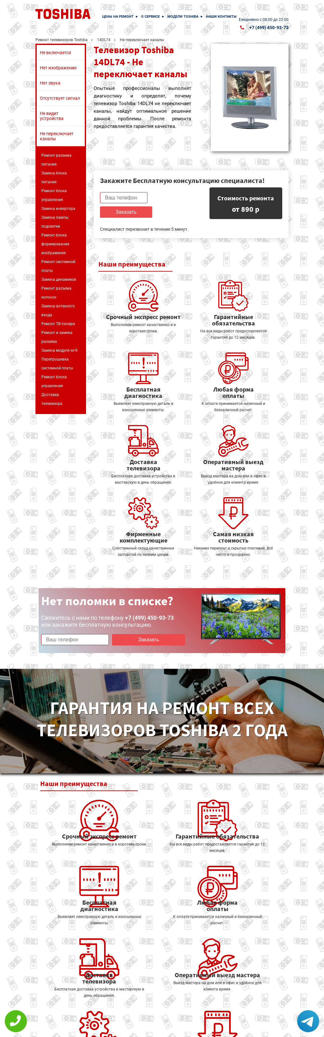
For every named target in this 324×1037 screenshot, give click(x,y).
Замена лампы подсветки (54, 222)
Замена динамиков (58, 279)
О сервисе (150, 17)
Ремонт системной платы (58, 266)
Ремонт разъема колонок (56, 292)
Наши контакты (221, 17)
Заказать (174, 197)
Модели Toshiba (182, 17)
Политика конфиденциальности (137, 1028)
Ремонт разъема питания (56, 160)
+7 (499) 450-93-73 (269, 27)
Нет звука (50, 82)
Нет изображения (58, 67)
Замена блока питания (54, 177)
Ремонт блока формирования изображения (55, 244)
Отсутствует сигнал (60, 98)
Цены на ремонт (118, 17)
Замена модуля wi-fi (59, 350)
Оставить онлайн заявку (200, 1002)
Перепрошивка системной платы (57, 363)
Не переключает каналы (57, 136)
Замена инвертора (58, 208)
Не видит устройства (52, 116)
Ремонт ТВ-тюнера (58, 324)
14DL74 (103, 40)
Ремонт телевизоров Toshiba (61, 40)
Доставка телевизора (51, 399)
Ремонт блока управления (54, 195)
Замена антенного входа (58, 310)
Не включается (55, 52)
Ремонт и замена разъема (56, 337)
